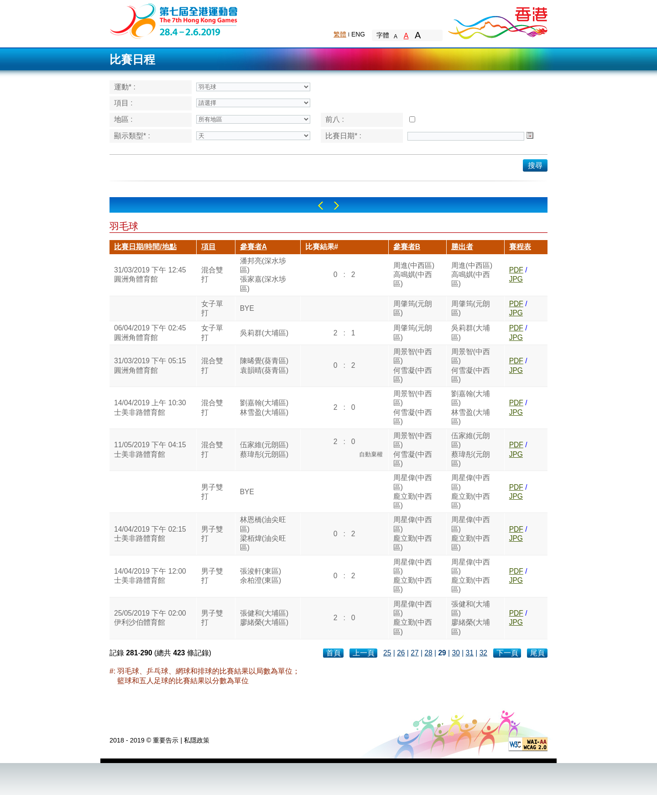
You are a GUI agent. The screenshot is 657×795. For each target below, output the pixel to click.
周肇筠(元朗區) (412, 308)
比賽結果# (322, 247)
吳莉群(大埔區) (264, 333)
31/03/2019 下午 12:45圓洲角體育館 (150, 274)
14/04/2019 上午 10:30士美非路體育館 (150, 407)
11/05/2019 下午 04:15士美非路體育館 (150, 449)
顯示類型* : (132, 136)
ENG (358, 34)
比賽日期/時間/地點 (145, 247)
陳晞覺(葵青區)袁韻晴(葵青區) (264, 365)
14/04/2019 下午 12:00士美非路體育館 (150, 575)
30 (455, 653)
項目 (208, 247)
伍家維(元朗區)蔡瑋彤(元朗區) (264, 449)
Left (320, 205)
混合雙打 (212, 274)
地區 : (123, 119)
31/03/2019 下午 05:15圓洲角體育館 (150, 365)
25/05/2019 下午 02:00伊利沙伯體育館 (150, 617)
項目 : (123, 103)
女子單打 (212, 308)
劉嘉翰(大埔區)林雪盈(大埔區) (264, 407)
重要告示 (165, 740)
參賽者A (253, 247)
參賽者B (406, 247)
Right (336, 205)
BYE (247, 308)
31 (470, 653)
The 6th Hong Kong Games (174, 20)
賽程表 (520, 247)
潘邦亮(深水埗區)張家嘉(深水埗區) (263, 275)
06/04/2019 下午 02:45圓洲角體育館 (150, 332)
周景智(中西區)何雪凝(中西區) (412, 365)
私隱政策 (196, 740)
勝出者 (462, 247)
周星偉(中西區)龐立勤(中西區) (412, 491)
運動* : (125, 87)
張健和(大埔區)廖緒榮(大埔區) (264, 617)
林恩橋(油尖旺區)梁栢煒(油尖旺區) (263, 533)
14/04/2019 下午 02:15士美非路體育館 (150, 533)
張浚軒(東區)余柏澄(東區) (260, 575)
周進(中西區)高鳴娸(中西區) (413, 275)
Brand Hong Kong (497, 20)
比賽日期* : (343, 136)
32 (483, 653)
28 (428, 653)
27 (414, 653)
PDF (516, 270)
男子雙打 (212, 491)
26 (401, 653)
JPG (516, 279)
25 (387, 653)
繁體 (340, 34)
